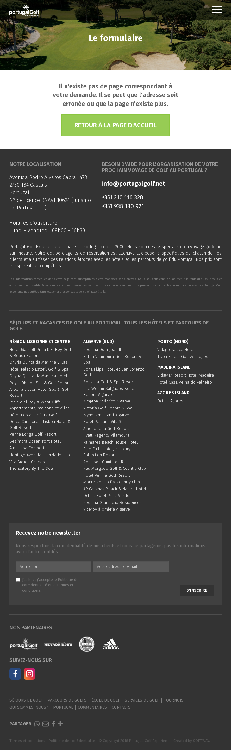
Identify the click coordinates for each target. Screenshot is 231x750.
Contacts (121, 707)
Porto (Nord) (173, 341)
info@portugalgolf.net (133, 183)
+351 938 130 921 (123, 206)
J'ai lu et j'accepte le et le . (47, 585)
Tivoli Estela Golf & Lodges (182, 356)
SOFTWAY (201, 741)
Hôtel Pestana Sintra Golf (33, 415)
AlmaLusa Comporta (28, 447)
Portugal (63, 707)
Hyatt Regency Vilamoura (106, 435)
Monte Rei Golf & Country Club (111, 482)
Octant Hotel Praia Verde (106, 495)
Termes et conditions (27, 741)
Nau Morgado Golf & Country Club (114, 468)
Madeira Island (174, 367)
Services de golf (142, 700)
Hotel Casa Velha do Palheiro (184, 382)
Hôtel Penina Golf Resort (106, 475)
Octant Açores (170, 400)
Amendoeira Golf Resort (106, 428)
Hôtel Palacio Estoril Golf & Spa (38, 369)
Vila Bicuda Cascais (27, 461)
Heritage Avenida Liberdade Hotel (41, 454)
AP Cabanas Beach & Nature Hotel (114, 489)
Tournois (174, 700)
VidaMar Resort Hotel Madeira (185, 375)
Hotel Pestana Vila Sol (104, 421)
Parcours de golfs (67, 700)
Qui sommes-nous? (28, 707)
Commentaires (92, 707)
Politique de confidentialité (72, 741)
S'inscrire (196, 590)
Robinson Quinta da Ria (105, 461)
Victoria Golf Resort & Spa (107, 408)
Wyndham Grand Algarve (106, 415)
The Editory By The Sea (31, 468)
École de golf (105, 700)
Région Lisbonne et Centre (39, 341)
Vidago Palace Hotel (176, 349)
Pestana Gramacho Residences (112, 502)
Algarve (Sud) (98, 341)
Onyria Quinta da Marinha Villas (38, 362)
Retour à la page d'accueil (115, 125)
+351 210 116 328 (122, 197)
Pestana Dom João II (102, 349)
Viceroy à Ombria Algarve (106, 509)
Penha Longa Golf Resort (32, 434)
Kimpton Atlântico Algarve (106, 401)
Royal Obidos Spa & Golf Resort (39, 382)
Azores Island (173, 393)
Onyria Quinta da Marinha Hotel (38, 375)
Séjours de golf (26, 700)
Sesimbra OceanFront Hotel (35, 441)
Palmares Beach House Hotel (110, 442)
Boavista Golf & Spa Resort (108, 381)
